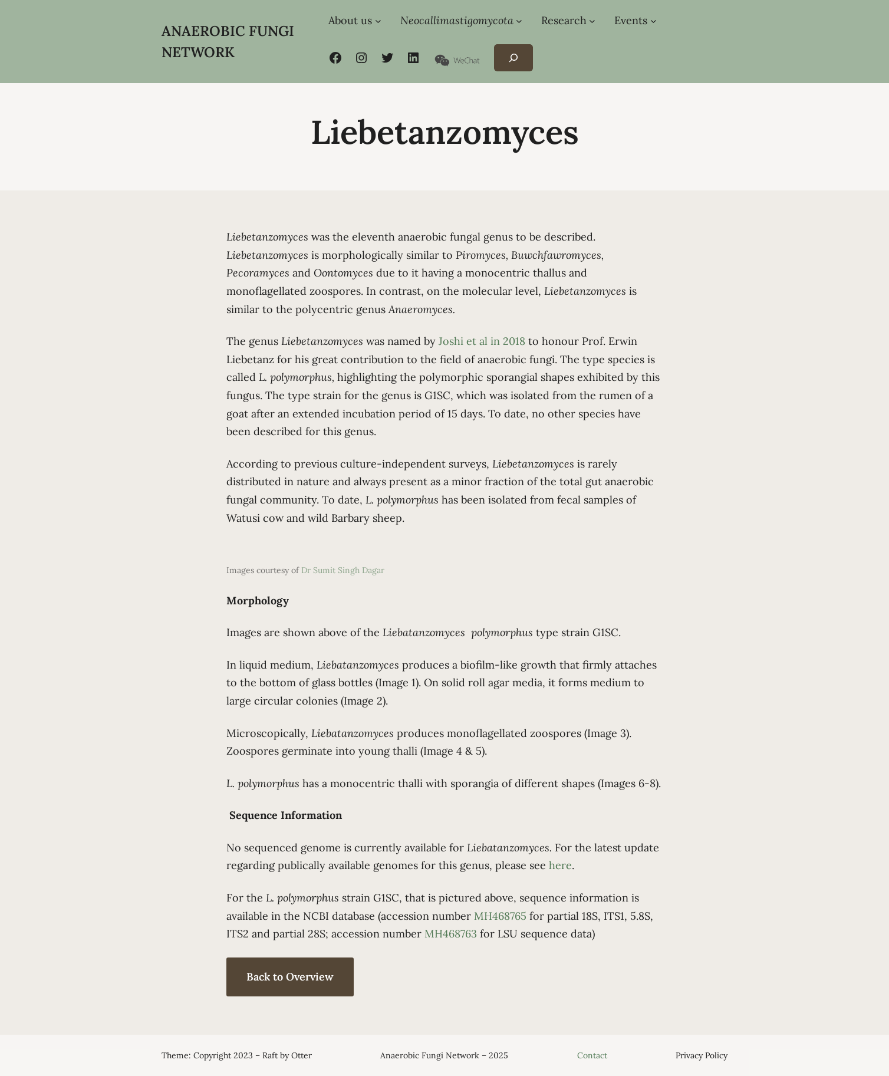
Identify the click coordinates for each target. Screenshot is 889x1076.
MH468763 (450, 933)
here (560, 865)
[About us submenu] (378, 21)
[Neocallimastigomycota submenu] (519, 21)
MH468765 (500, 916)
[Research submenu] (592, 21)
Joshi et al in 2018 (482, 341)
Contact (592, 1055)
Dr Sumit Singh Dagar (342, 570)
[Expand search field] (513, 58)
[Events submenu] (653, 21)
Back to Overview (290, 976)
